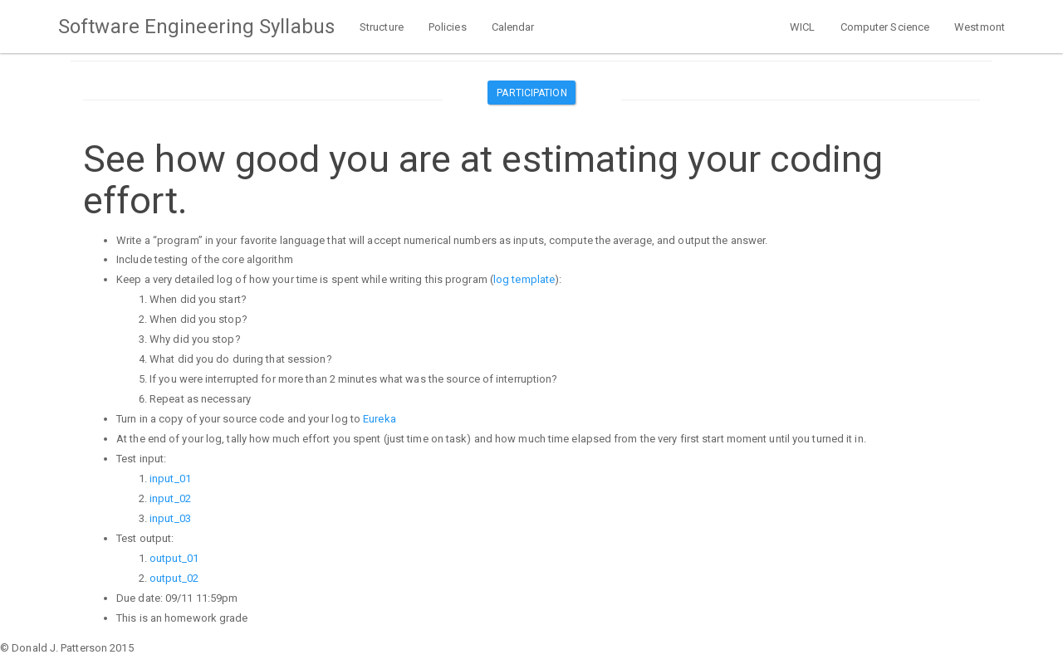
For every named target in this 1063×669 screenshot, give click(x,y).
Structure (382, 27)
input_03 (170, 518)
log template (524, 279)
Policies (448, 27)
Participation (531, 93)
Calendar (513, 27)
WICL (802, 27)
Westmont (979, 27)
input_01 (170, 478)
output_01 (173, 558)
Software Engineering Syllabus (196, 26)
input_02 (170, 498)
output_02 (173, 578)
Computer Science (885, 27)
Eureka (379, 419)
